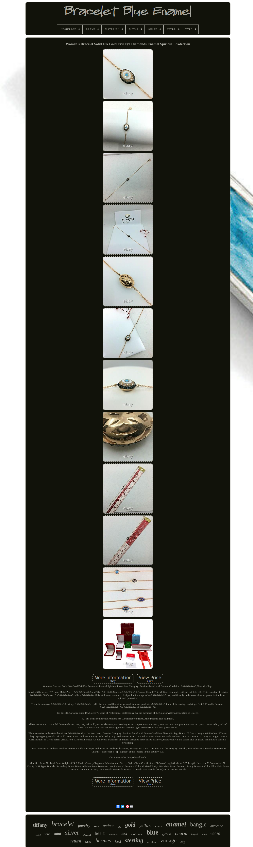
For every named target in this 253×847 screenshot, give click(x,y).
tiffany (40, 825)
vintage (168, 840)
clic (119, 827)
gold (130, 824)
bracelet (62, 824)
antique (108, 826)
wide (204, 834)
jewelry (84, 825)
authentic (216, 826)
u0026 (215, 834)
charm (181, 833)
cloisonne (137, 834)
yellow (145, 825)
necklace (151, 841)
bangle (198, 824)
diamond (87, 835)
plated (38, 835)
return (75, 840)
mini (57, 834)
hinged (194, 834)
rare (96, 826)
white (88, 841)
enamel (176, 824)
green (166, 834)
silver (72, 832)
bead (118, 841)
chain (158, 826)
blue (152, 832)
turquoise (113, 834)
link (124, 834)
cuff (182, 841)
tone (47, 834)
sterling (134, 840)
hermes (103, 840)
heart (100, 833)
